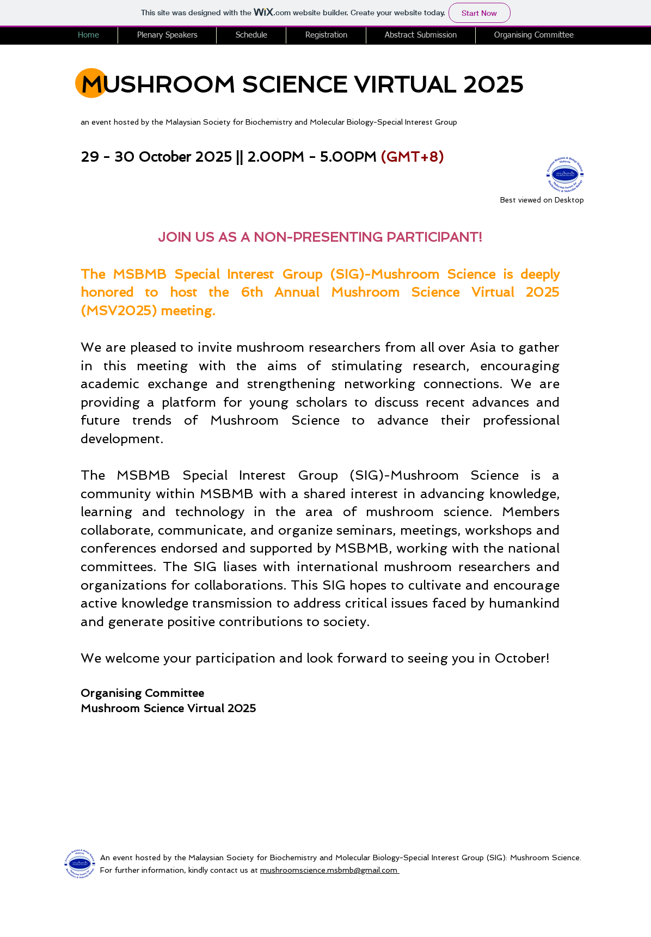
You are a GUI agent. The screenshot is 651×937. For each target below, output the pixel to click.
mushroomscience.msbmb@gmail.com (328, 870)
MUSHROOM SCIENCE (214, 84)
